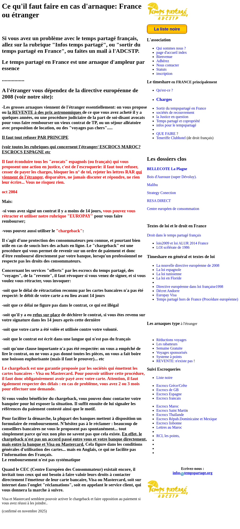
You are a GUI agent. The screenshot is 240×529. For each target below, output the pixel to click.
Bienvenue (164, 57)
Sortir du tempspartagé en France (181, 108)
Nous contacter (167, 65)
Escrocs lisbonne (169, 423)
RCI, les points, (168, 436)
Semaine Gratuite (169, 348)
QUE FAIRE (166, 134)
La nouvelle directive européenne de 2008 (187, 265)
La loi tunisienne (169, 274)
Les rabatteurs (166, 344)
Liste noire (164, 378)
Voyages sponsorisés (171, 352)
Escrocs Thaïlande (170, 415)
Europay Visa (166, 295)
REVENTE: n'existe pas (175, 361)
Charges (164, 99)
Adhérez (162, 61)
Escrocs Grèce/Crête (171, 386)
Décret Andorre (168, 291)
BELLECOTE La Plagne (167, 169)
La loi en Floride (168, 278)
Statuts (161, 69)
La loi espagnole (168, 270)
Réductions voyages (171, 340)
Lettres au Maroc (169, 427)
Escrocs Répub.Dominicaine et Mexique (186, 419)
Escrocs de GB (167, 390)
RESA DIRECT (159, 201)
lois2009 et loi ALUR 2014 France (182, 243)
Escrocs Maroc (167, 406)
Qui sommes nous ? (171, 48)
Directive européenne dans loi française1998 (189, 287)
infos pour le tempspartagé (176, 125)
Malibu (152, 185)
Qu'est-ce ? (164, 90)
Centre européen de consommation (173, 209)
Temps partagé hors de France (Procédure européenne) (197, 299)
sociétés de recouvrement (175, 112)
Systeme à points (169, 357)
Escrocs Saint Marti (171, 410)
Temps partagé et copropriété (178, 121)
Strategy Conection (161, 193)
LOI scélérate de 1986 (173, 247)
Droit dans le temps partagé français (174, 235)
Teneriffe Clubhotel (171, 138)
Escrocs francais (168, 398)
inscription (164, 74)
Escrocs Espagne (169, 394)
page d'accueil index (171, 52)
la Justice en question (172, 117)
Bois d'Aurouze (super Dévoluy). (172, 177)
